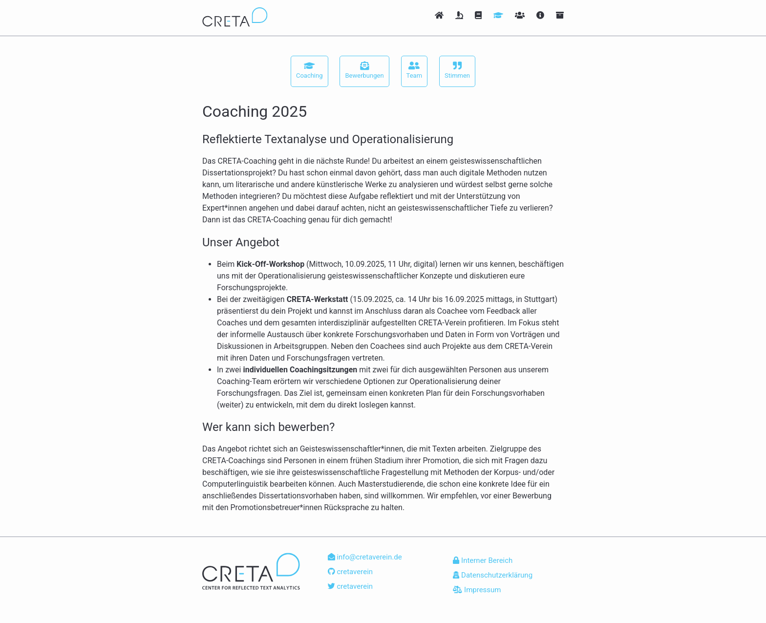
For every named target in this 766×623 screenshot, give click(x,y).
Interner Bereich (482, 560)
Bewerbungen (364, 70)
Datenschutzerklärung (492, 575)
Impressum (477, 589)
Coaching (309, 70)
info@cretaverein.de (365, 557)
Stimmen (457, 70)
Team (414, 70)
